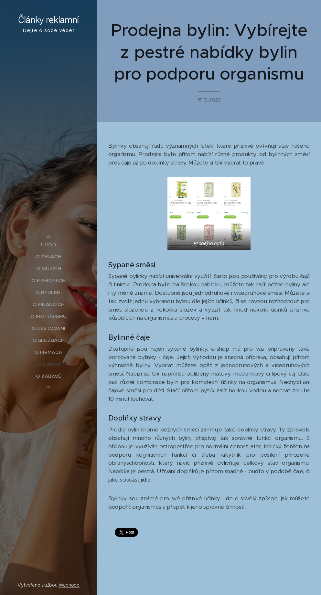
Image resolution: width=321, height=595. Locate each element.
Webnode (69, 585)
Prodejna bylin (151, 284)
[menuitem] (48, 244)
